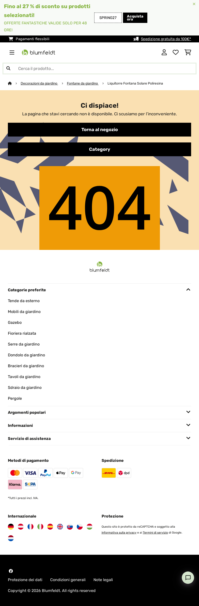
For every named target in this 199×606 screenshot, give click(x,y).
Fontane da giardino (83, 83)
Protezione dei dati (25, 579)
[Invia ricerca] (8, 68)
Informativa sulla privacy (119, 532)
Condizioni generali (68, 579)
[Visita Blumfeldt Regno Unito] (60, 527)
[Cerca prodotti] (99, 68)
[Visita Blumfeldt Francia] (30, 527)
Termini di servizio (155, 532)
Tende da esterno (24, 300)
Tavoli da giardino (24, 376)
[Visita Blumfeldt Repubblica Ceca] (80, 527)
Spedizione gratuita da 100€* (166, 39)
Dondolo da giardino (26, 355)
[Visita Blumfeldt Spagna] (50, 527)
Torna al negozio (99, 129)
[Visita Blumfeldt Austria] (21, 527)
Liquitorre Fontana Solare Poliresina (135, 83)
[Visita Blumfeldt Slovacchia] (70, 527)
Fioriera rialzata (22, 333)
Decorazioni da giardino (39, 83)
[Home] (14, 83)
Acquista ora (135, 17)
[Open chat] (188, 577)
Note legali (103, 579)
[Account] (164, 52)
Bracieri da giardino (26, 366)
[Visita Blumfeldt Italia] (40, 527)
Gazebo (15, 322)
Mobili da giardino (24, 311)
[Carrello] (187, 52)
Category (99, 149)
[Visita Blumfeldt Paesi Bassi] (11, 538)
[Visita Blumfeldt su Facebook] (11, 571)
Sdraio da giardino (25, 387)
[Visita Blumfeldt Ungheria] (89, 527)
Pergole (15, 398)
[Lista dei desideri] (176, 52)
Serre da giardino (24, 344)
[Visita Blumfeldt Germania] (11, 527)
